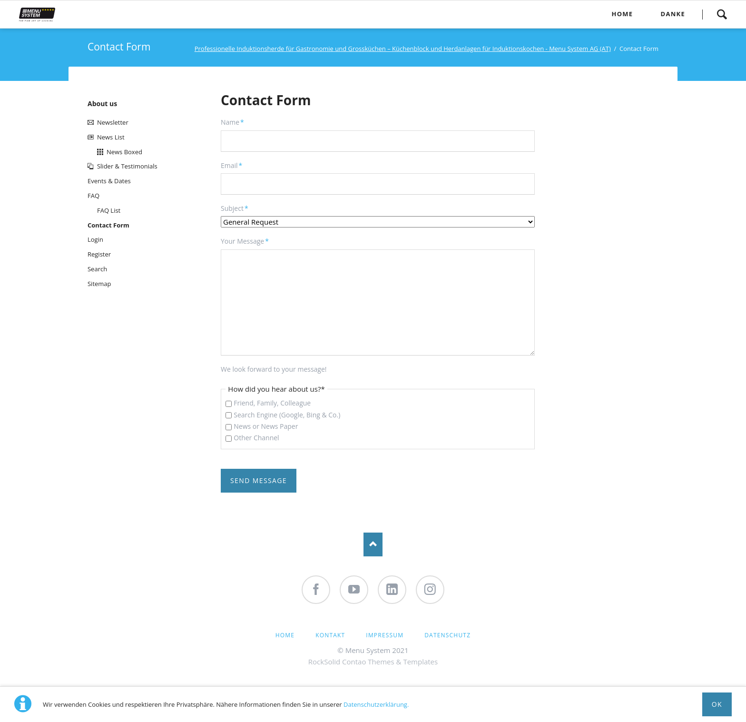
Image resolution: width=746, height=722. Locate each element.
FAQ (93, 195)
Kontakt (330, 635)
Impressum (384, 635)
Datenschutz (447, 635)
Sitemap (99, 283)
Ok (717, 704)
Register (99, 254)
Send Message (258, 480)
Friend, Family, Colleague (272, 402)
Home (284, 635)
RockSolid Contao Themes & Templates (373, 661)
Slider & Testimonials (127, 166)
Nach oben (373, 544)
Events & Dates (109, 181)
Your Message (245, 241)
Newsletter (112, 122)
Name (236, 122)
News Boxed (124, 152)
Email (236, 165)
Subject (236, 208)
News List (111, 137)
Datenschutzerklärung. (376, 704)
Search (721, 14)
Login (95, 239)
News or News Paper (266, 426)
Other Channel (256, 437)
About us (102, 103)
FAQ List (108, 210)
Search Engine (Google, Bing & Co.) (287, 414)
